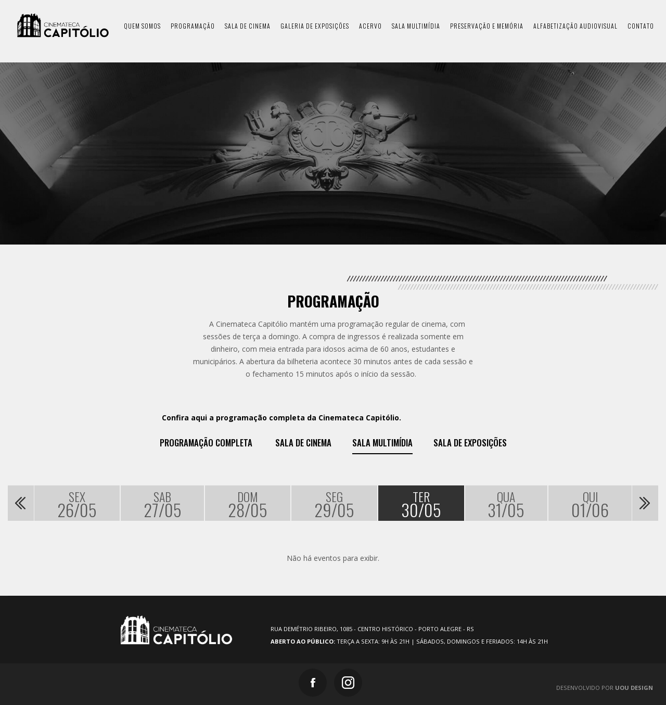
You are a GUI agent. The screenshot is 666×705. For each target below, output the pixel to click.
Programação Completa (206, 443)
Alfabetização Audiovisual (575, 25)
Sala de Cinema (303, 443)
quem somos (142, 25)
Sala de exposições (470, 443)
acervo (370, 25)
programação (193, 25)
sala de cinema (248, 25)
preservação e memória (486, 25)
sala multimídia (416, 25)
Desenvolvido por (604, 687)
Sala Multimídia (382, 443)
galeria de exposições (314, 25)
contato (640, 25)
